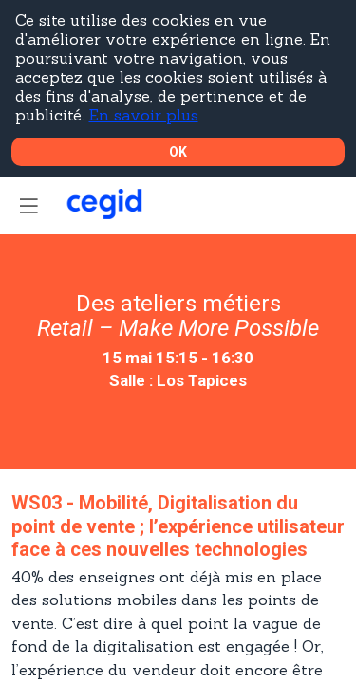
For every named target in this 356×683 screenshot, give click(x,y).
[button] (28, 205)
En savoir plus (143, 114)
